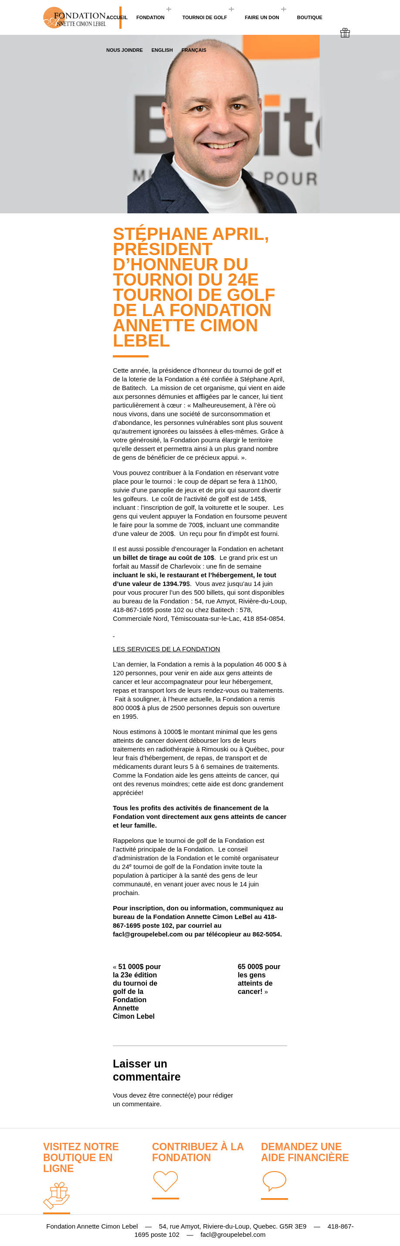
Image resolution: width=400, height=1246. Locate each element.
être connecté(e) (172, 1095)
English (162, 50)
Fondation (150, 17)
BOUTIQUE (309, 17)
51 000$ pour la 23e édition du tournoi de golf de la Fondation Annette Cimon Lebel (137, 991)
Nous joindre (124, 50)
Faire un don (262, 17)
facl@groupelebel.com (148, 934)
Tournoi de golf (204, 17)
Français (194, 50)
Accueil (117, 17)
